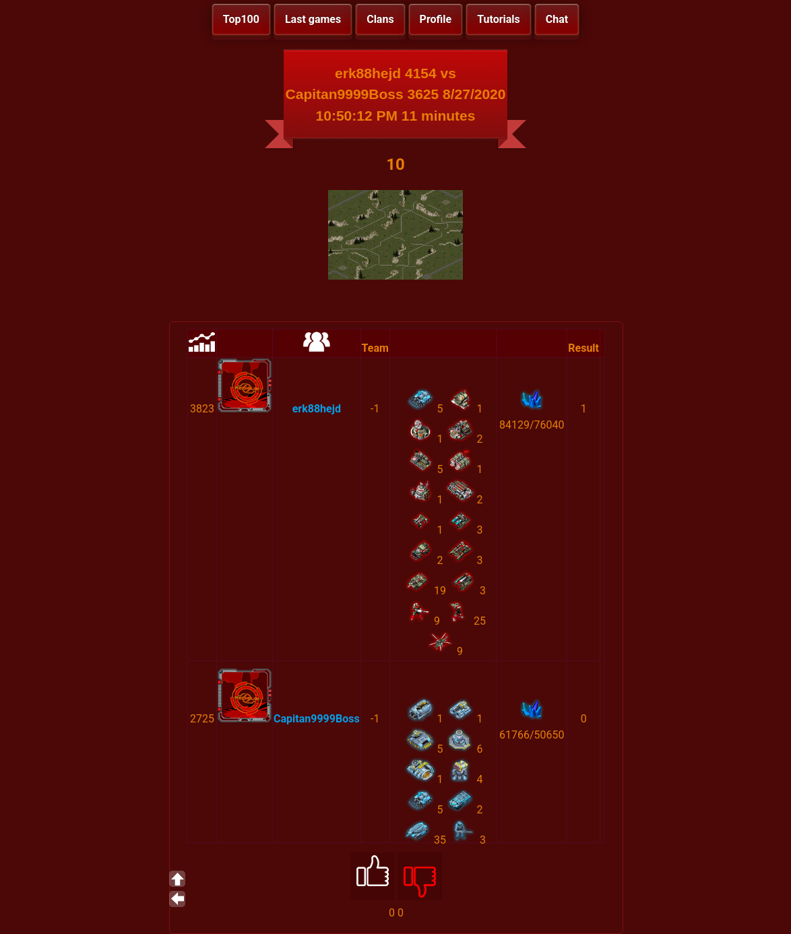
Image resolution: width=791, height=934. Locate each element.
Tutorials (498, 19)
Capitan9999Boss (317, 718)
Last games (313, 19)
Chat (557, 19)
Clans (380, 19)
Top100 (241, 19)
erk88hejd (316, 408)
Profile (436, 19)
